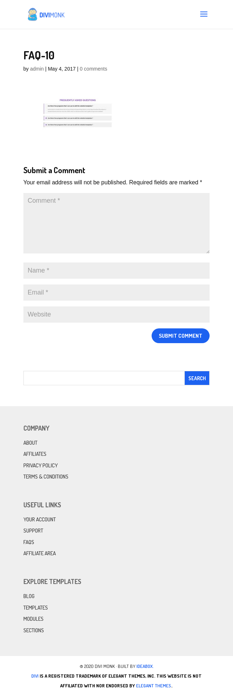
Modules (33, 618)
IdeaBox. (145, 666)
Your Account (39, 519)
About (30, 442)
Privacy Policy (40, 465)
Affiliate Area (39, 553)
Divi (35, 676)
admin (37, 69)
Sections (33, 630)
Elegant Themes (153, 685)
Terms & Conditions (45, 476)
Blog (29, 596)
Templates (35, 607)
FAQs (28, 542)
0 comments (93, 69)
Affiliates (34, 453)
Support (33, 530)
